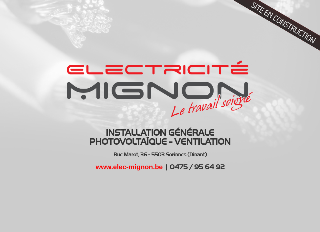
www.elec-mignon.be (129, 166)
